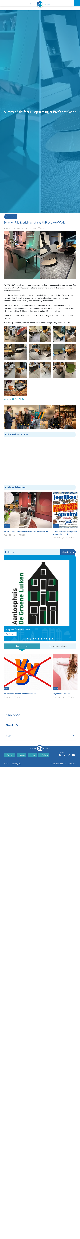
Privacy (32, 1146)
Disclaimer (43, 1146)
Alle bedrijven (68, 540)
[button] (27, 627)
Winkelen (10, 217)
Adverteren (9, 1146)
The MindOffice (70, 1155)
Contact (21, 1146)
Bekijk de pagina (13, 622)
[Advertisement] (40, 460)
